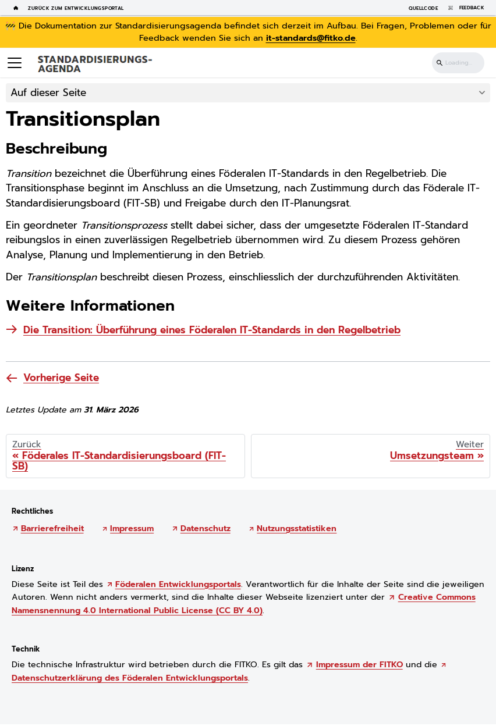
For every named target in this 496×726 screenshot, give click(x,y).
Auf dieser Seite (48, 92)
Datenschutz (205, 528)
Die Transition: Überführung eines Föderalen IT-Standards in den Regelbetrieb (212, 329)
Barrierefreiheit (52, 528)
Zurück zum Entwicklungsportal (75, 7)
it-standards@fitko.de (311, 37)
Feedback (464, 7)
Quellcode (423, 7)
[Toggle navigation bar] (14, 63)
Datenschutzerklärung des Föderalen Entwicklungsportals (130, 678)
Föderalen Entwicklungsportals (178, 584)
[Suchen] (458, 62)
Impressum (132, 528)
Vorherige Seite (61, 377)
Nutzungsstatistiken (296, 528)
